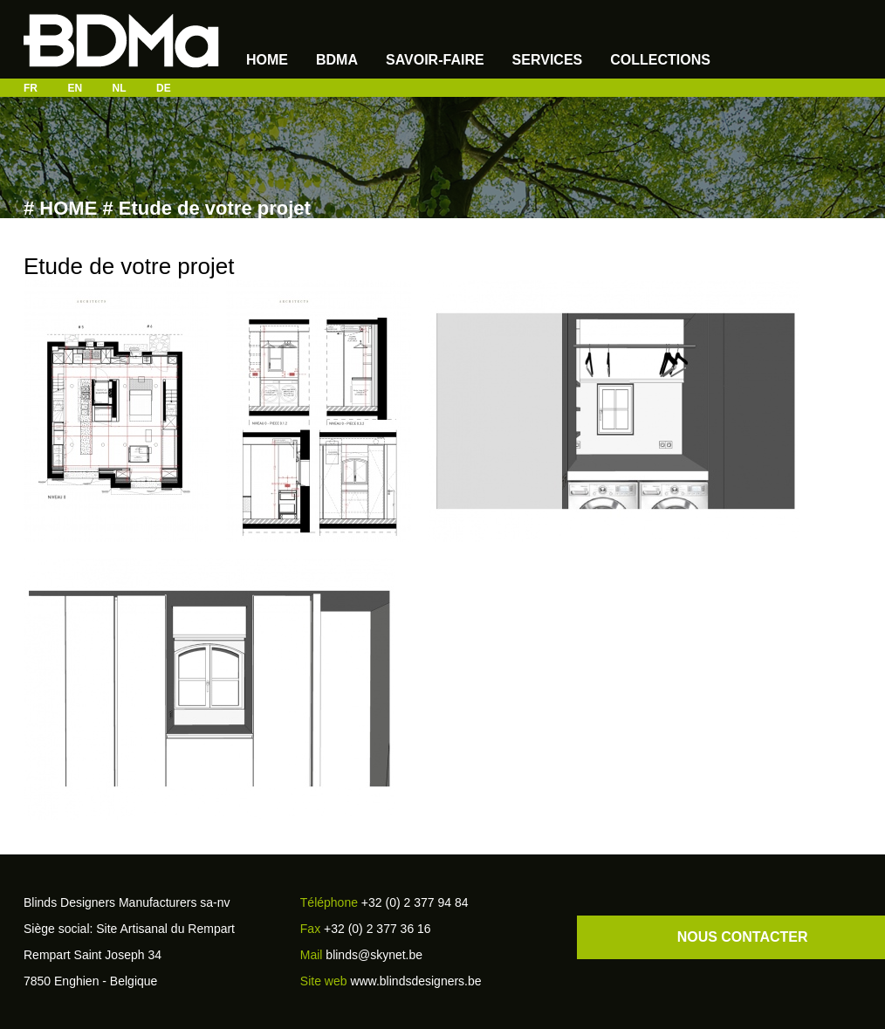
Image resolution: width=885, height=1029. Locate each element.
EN (74, 88)
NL (120, 88)
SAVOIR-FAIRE (435, 59)
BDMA (337, 59)
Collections (660, 59)
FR (31, 88)
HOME (68, 208)
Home (267, 59)
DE (163, 88)
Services (547, 59)
